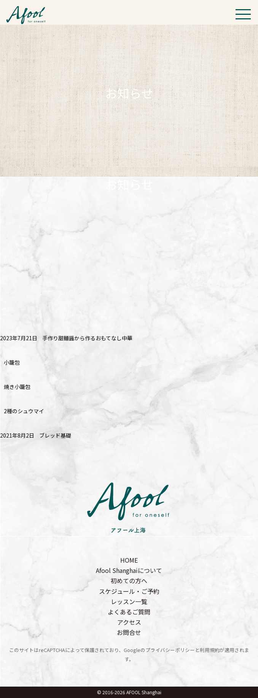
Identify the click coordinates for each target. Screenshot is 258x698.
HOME (129, 560)
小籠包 (12, 362)
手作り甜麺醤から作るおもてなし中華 (87, 338)
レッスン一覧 (129, 601)
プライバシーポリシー (170, 650)
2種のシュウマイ (24, 411)
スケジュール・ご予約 (129, 591)
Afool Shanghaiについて (129, 570)
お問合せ (129, 632)
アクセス (129, 622)
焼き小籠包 (17, 386)
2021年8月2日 (17, 435)
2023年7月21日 (18, 338)
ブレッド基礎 (55, 435)
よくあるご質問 (129, 611)
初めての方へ (129, 580)
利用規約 (210, 650)
